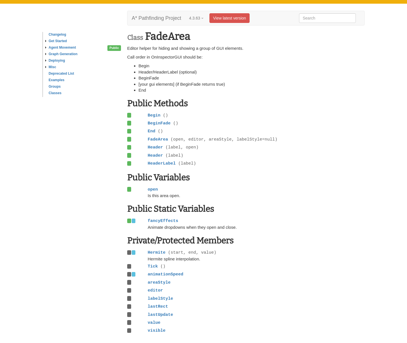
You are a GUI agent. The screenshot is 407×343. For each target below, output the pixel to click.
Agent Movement (60, 47)
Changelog (57, 34)
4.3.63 (196, 18)
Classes (55, 93)
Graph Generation (61, 54)
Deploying (55, 60)
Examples (56, 80)
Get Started (56, 41)
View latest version (229, 18)
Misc (50, 67)
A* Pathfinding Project (156, 18)
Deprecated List (61, 73)
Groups (55, 87)
